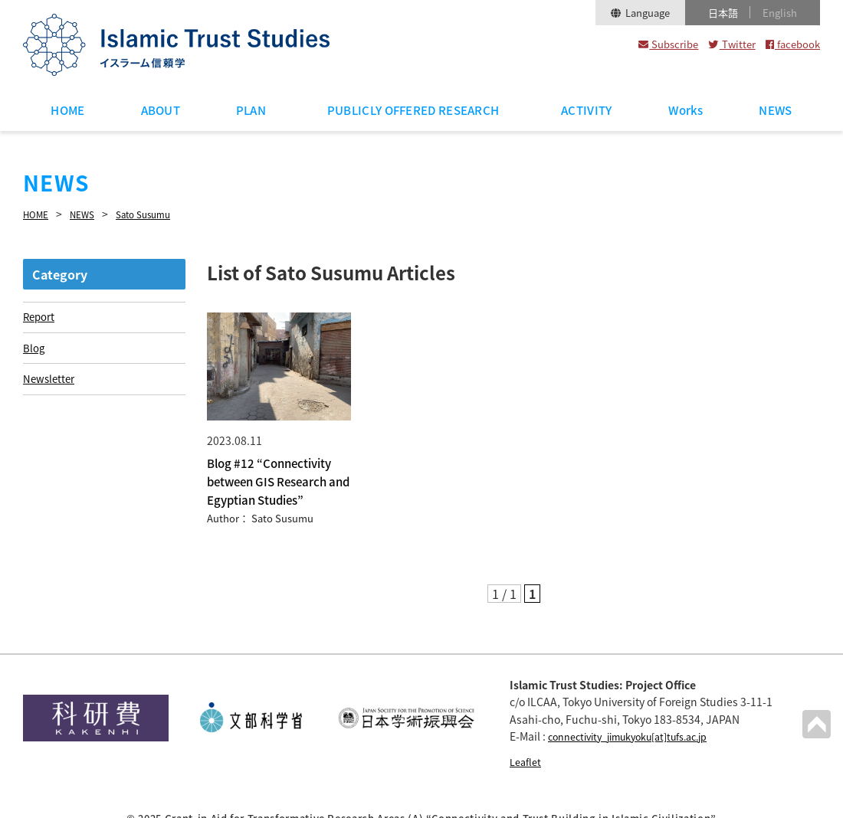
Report (40, 315)
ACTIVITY (586, 110)
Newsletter (50, 381)
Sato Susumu (158, 213)
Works (686, 110)
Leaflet (527, 738)
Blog (34, 348)
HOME (67, 110)
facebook (793, 44)
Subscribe (668, 44)
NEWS (775, 110)
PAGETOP (815, 723)
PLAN (251, 110)
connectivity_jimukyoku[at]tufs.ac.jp (641, 713)
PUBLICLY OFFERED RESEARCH (413, 110)
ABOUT (161, 110)
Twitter (731, 44)
